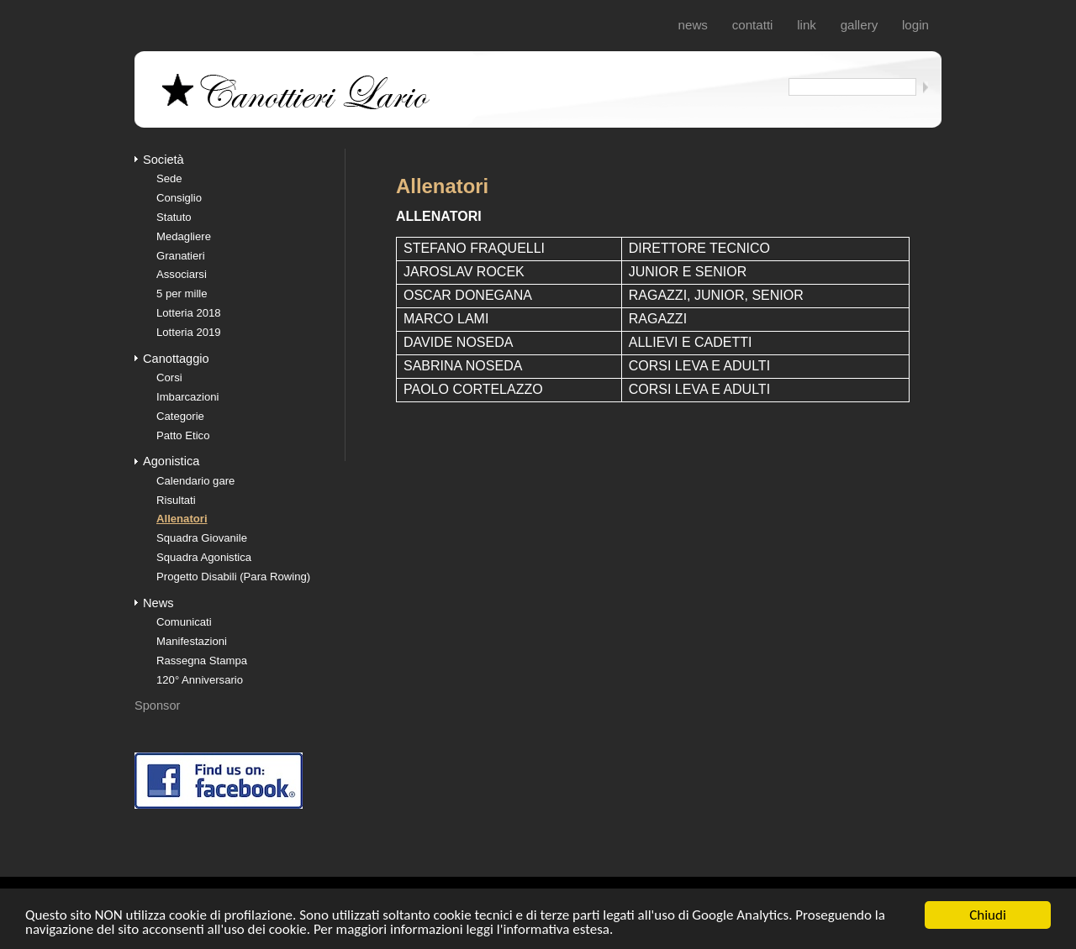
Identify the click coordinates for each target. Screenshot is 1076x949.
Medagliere (183, 236)
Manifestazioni (191, 641)
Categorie (180, 416)
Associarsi (181, 274)
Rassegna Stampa (201, 660)
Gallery (859, 25)
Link (806, 25)
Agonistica (171, 461)
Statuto (174, 217)
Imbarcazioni (187, 397)
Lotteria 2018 (188, 313)
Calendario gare (195, 480)
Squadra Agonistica (203, 557)
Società (163, 159)
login (915, 25)
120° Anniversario (199, 680)
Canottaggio (176, 358)
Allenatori (182, 518)
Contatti (752, 25)
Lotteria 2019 (188, 332)
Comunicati (184, 622)
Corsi (169, 377)
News (693, 25)
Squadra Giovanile (201, 538)
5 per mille (182, 293)
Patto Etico (182, 435)
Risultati (176, 500)
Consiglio (179, 197)
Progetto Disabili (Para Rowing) (233, 576)
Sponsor (157, 705)
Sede (169, 178)
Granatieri (180, 255)
